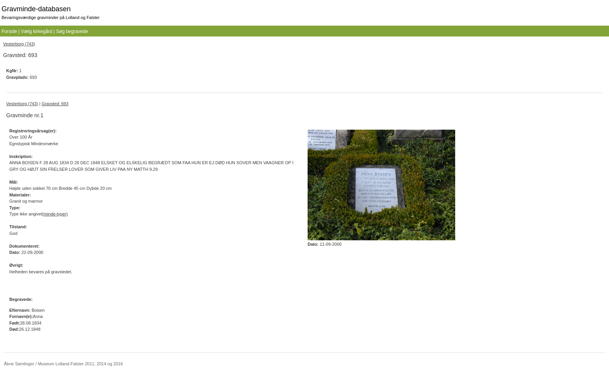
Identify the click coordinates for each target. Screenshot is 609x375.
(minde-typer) (55, 214)
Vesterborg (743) (19, 44)
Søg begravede (72, 31)
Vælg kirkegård (36, 31)
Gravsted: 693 (55, 103)
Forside (9, 31)
